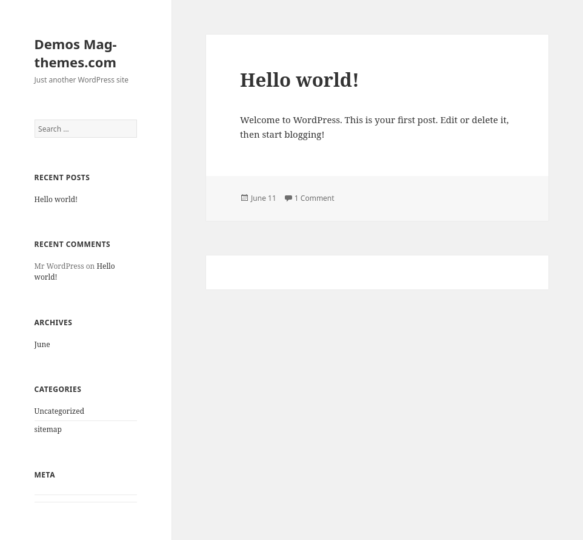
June (42, 344)
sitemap (48, 429)
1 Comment (315, 198)
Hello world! (56, 199)
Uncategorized (59, 411)
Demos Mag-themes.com (76, 53)
